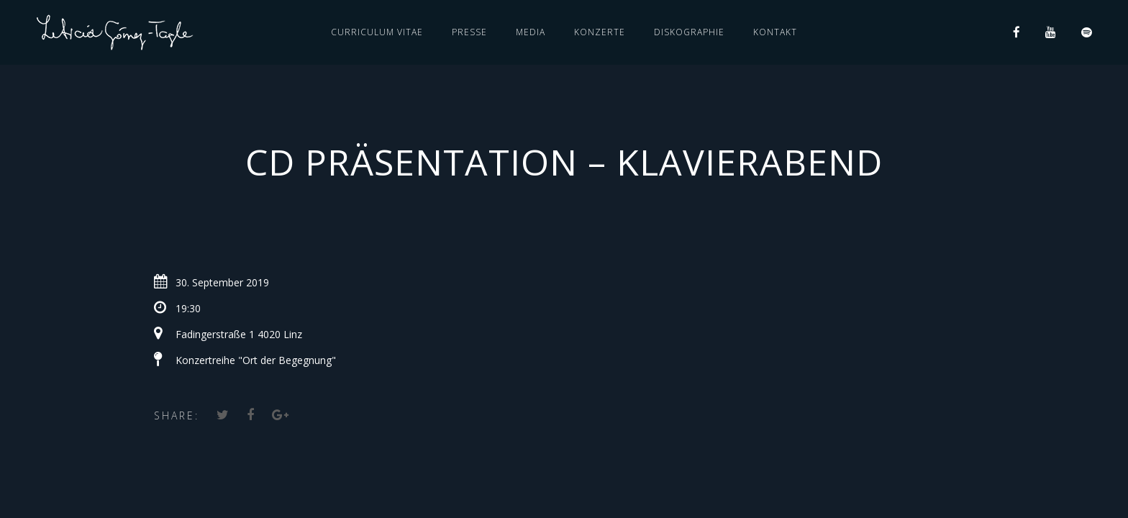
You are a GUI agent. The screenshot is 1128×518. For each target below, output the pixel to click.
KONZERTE (599, 32)
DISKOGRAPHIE (689, 32)
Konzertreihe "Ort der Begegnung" (256, 360)
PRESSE (469, 32)
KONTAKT (775, 32)
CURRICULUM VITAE (377, 32)
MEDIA (530, 32)
